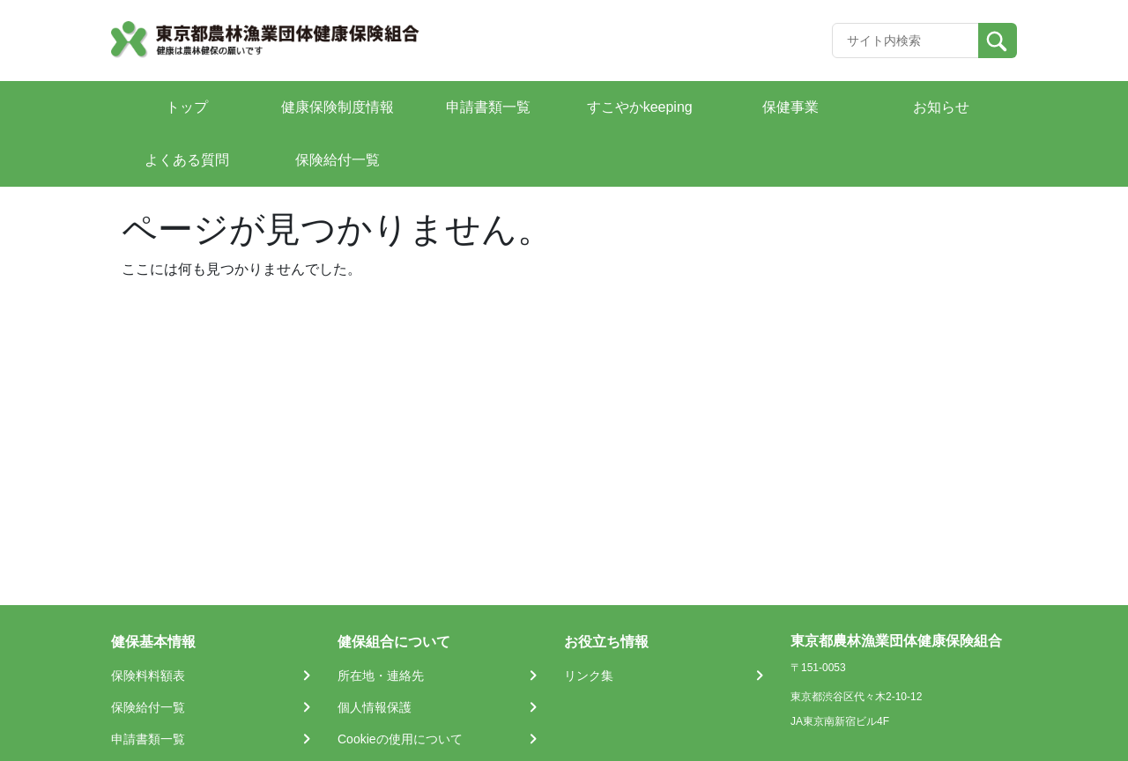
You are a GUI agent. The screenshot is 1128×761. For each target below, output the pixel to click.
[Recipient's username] (905, 40)
